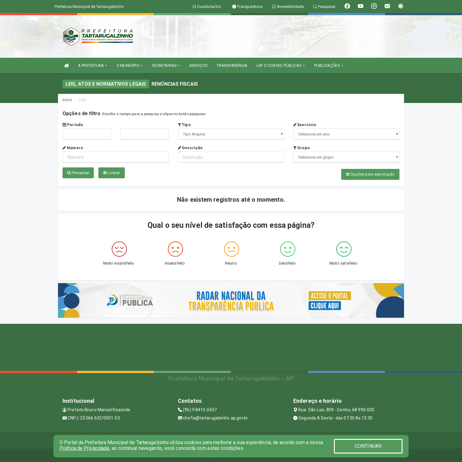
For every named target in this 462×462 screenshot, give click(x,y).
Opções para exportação (370, 174)
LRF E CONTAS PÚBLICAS (280, 65)
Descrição (190, 147)
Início (67, 100)
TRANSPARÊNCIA (232, 65)
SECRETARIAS (166, 65)
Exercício (304, 124)
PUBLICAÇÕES (328, 65)
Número (73, 147)
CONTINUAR (368, 446)
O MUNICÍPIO (130, 65)
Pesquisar (78, 172)
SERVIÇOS (198, 65)
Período (73, 124)
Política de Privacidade (84, 448)
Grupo (301, 147)
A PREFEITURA (92, 65)
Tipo (184, 124)
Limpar (111, 172)
